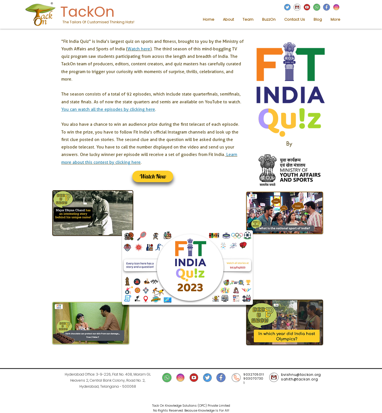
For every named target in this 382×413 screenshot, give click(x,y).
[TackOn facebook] (326, 7)
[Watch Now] (152, 176)
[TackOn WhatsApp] (316, 7)
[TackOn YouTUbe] (307, 7)
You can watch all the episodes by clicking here (108, 109)
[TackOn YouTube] (194, 377)
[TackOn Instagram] (336, 7)
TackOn (87, 12)
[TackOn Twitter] (287, 7)
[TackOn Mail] (297, 7)
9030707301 (253, 380)
